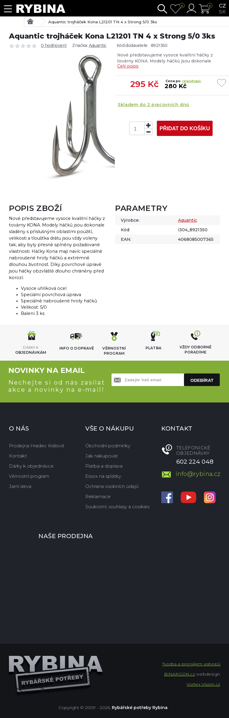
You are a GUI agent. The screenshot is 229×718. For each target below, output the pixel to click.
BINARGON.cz (179, 674)
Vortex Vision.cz (203, 684)
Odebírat (202, 380)
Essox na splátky (103, 476)
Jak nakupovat (101, 456)
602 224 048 (194, 461)
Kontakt (18, 456)
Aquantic (97, 45)
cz (222, 6)
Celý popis (127, 66)
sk (222, 12)
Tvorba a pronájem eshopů (191, 664)
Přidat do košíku (185, 128)
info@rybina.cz (198, 473)
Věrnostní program (29, 476)
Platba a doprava (104, 466)
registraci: (191, 81)
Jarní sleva (20, 486)
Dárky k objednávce (31, 466)
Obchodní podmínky (107, 445)
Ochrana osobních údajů (112, 486)
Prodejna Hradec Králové (36, 445)
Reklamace (98, 496)
